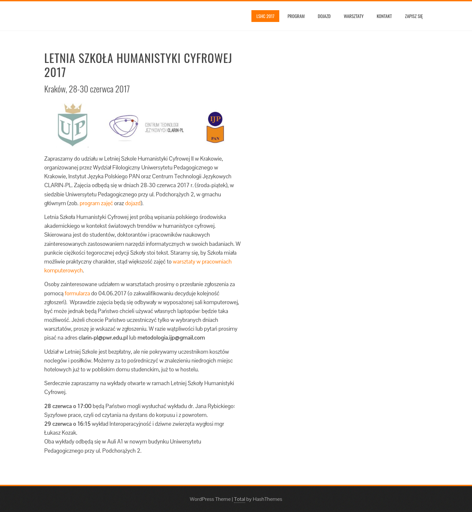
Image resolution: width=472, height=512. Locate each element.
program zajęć (96, 203)
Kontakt (384, 15)
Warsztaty (354, 15)
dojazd (133, 203)
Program (296, 15)
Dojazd (324, 15)
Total (239, 499)
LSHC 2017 (265, 15)
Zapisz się (414, 15)
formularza (77, 293)
